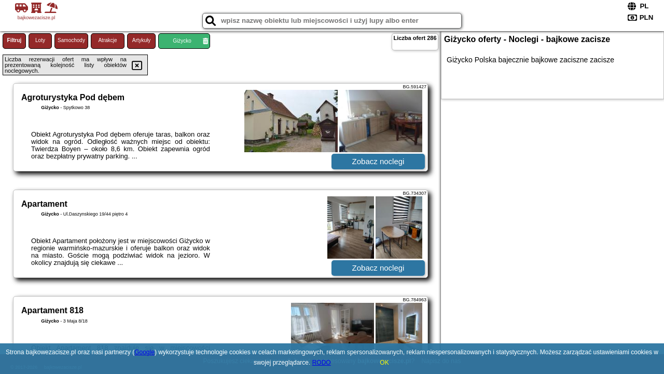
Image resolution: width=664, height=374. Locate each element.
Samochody (71, 40)
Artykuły (141, 40)
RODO (321, 362)
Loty (40, 40)
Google (144, 352)
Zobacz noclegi (378, 161)
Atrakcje (107, 40)
